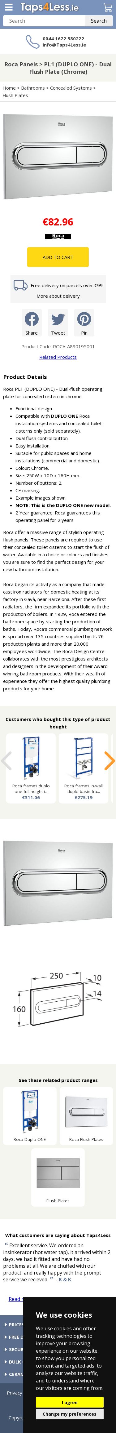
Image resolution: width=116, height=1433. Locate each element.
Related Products (58, 357)
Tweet (58, 322)
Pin (84, 322)
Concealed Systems (71, 88)
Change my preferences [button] (70, 1414)
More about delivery (58, 296)
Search (99, 20)
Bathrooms (33, 88)
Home (9, 88)
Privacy (14, 1393)
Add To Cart (58, 257)
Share (32, 322)
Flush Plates (15, 95)
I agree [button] (70, 1402)
